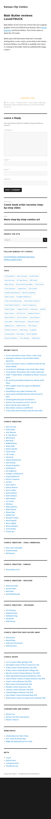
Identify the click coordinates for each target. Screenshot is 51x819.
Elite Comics (9, 297)
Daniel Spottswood (12, 293)
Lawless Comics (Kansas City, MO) (19, 690)
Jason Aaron (9, 313)
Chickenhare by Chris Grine (17, 736)
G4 (30, 105)
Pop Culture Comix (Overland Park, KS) (21, 695)
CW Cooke (32, 289)
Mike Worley (11, 509)
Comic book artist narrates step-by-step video (24, 411)
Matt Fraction (11, 646)
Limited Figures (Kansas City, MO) (19, 692)
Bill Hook (33, 280)
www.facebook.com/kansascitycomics (19, 257)
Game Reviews (25, 98)
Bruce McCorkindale (24, 284)
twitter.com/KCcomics (13, 260)
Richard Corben (12, 518)
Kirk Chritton (22, 317)
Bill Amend (10, 438)
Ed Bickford (10, 468)
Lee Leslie (8, 322)
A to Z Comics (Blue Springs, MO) (19, 662)
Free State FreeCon (12, 305)
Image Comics (22, 309)
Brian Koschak (12, 586)
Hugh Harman (11, 613)
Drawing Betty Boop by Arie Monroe (20, 400)
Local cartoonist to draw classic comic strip (23, 355)
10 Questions (10, 276)
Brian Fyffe (10, 446)
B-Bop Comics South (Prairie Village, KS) (22, 670)
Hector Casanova (29, 305)
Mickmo (9, 504)
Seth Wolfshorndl (13, 594)
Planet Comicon (11, 330)
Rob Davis (23, 330)
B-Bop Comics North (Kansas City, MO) (21, 668)
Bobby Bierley (11, 443)
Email (7, 169)
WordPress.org (12, 766)
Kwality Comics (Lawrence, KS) (18, 687)
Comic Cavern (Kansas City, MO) (18, 681)
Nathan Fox (21, 326)
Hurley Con (10, 714)
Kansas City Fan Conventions (17, 717)
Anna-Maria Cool (12, 570)
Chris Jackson (10, 289)
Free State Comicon (32, 301)
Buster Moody (11, 449)
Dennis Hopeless (17, 105)
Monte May (10, 512)
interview (34, 309)
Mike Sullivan (11, 507)
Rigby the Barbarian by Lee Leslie (19, 741)
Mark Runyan (20, 322)
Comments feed (12, 763)
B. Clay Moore (22, 280)
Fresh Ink (26, 105)
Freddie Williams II (24, 297)
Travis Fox (10, 532)
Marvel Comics (33, 322)
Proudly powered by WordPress (29, 774)
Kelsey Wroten (34, 313)
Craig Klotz (22, 289)
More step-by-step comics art (17, 405)
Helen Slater (10, 309)
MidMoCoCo (9, 326)
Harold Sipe (10, 640)
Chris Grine (39, 284)
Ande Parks (34, 276)
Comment (8, 130)
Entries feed (11, 760)
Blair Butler (7, 105)
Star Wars (20, 334)
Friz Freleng (11, 610)
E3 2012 (32, 98)
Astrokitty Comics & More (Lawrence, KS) (22, 665)
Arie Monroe (9, 280)
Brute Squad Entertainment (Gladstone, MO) (23, 676)
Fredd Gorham (11, 551)
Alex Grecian (22, 276)
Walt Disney (10, 621)
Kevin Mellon (40, 105)
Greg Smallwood (12, 476)
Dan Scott (9, 457)
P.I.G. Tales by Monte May (16, 739)
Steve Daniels (11, 521)
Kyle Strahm (34, 317)
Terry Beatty (24, 338)
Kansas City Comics (16, 7)
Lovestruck (7, 107)
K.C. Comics (11, 102)
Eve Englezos (11, 471)
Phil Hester (32, 326)
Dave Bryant (11, 463)
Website (7, 179)
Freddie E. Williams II (14, 474)
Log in (8, 758)
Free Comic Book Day (13, 301)
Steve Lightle (32, 334)
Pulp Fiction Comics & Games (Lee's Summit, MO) (25, 698)
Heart (33, 105)
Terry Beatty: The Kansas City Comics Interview (25, 372)
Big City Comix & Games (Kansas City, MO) (23, 673)
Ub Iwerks (10, 619)
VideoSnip (41, 102)
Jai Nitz (43, 309)
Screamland (9, 334)
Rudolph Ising (11, 616)
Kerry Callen (11, 490)
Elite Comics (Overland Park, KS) (19, 684)
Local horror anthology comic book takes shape (25, 369)
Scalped (33, 330)
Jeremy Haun (11, 589)
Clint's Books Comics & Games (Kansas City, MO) (25, 679)
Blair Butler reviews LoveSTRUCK (19, 408)
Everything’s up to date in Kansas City (21, 391)
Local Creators (33, 102)
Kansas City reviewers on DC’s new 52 (21, 402)
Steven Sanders (11, 338)
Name (6, 160)
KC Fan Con (21, 313)
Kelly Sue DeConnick (14, 643)
